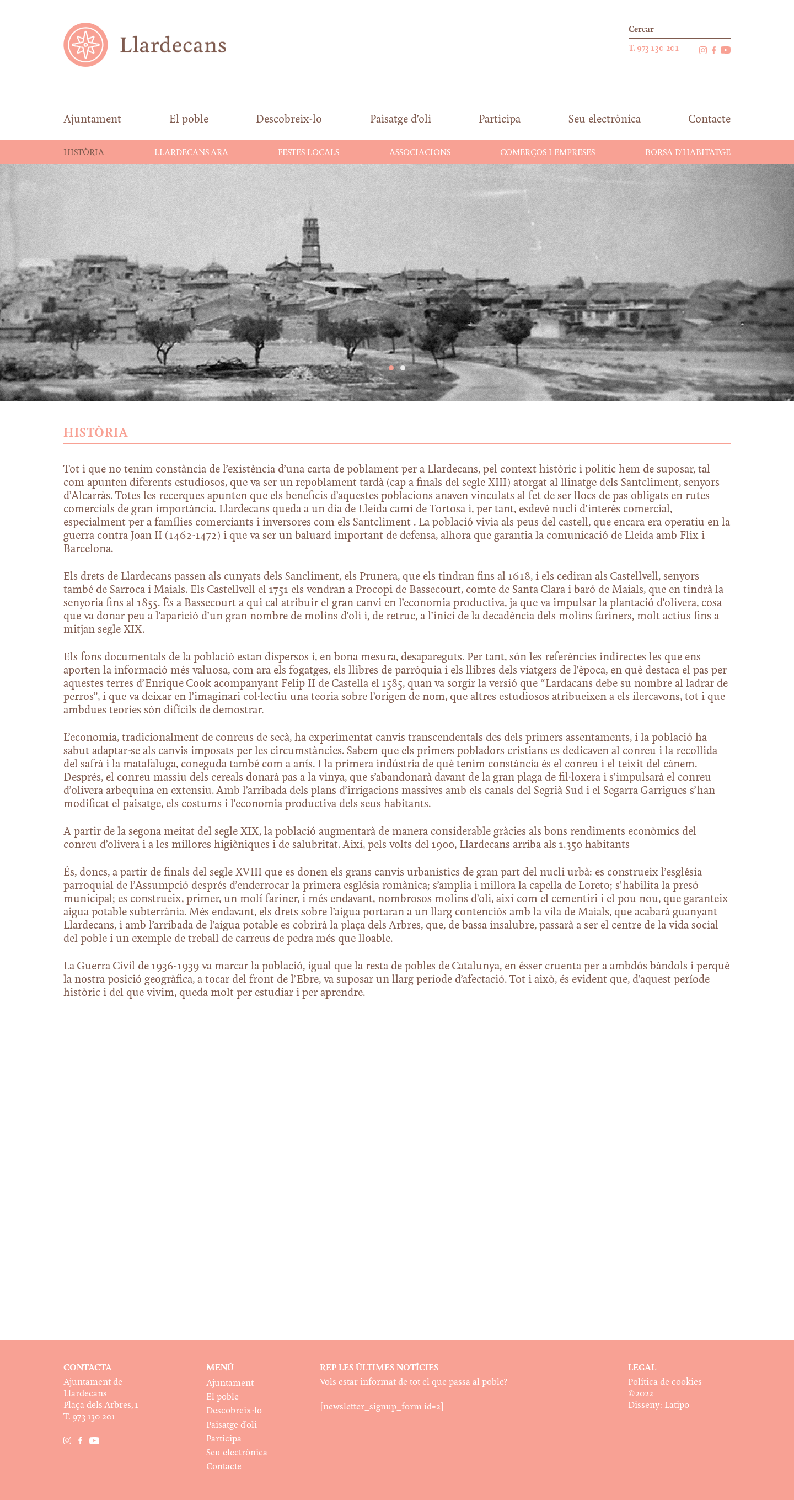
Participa (224, 1439)
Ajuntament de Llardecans (155, 44)
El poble (222, 1397)
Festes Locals (308, 153)
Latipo (676, 1405)
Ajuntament (230, 1383)
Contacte (224, 1466)
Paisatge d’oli (231, 1425)
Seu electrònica (236, 1453)
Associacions (419, 153)
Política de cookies (665, 1382)
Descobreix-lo (234, 1411)
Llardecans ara (191, 153)
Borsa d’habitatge (688, 153)
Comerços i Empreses (547, 153)
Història (83, 153)
